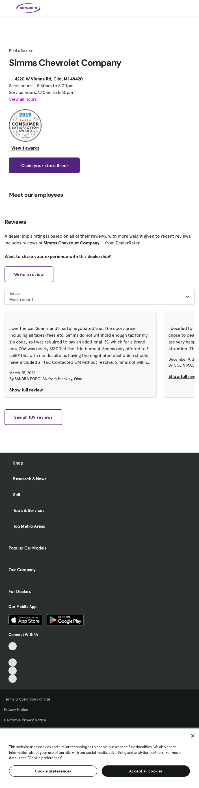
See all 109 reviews (33, 417)
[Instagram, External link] (12, 671)
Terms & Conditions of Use (27, 699)
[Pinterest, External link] (12, 679)
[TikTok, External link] (12, 646)
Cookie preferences (53, 771)
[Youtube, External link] (12, 662)
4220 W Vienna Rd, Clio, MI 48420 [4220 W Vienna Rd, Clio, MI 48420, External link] (51, 79)
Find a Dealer (21, 50)
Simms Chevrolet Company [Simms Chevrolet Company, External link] (74, 243)
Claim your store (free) (44, 165)
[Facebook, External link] (12, 654)
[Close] (193, 736)
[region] (99, 757)
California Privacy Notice (25, 720)
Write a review (29, 274)
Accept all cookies (146, 771)
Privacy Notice (16, 709)
